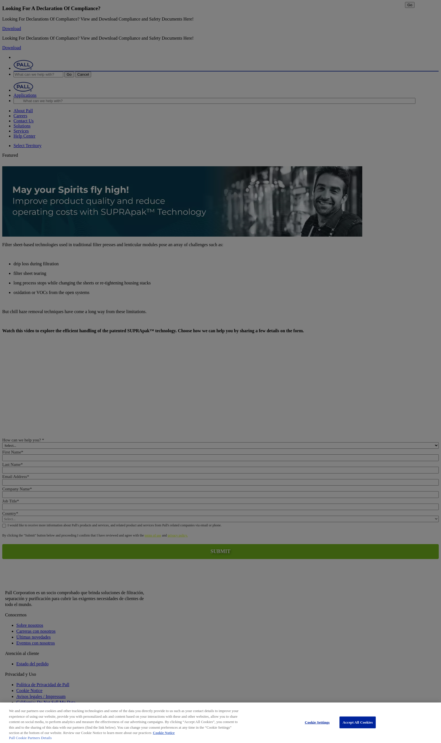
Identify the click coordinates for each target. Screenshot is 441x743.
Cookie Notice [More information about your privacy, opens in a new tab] (164, 733)
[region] (220, 722)
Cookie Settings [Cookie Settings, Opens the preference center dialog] (317, 722)
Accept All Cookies (358, 722)
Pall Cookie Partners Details (30, 738)
